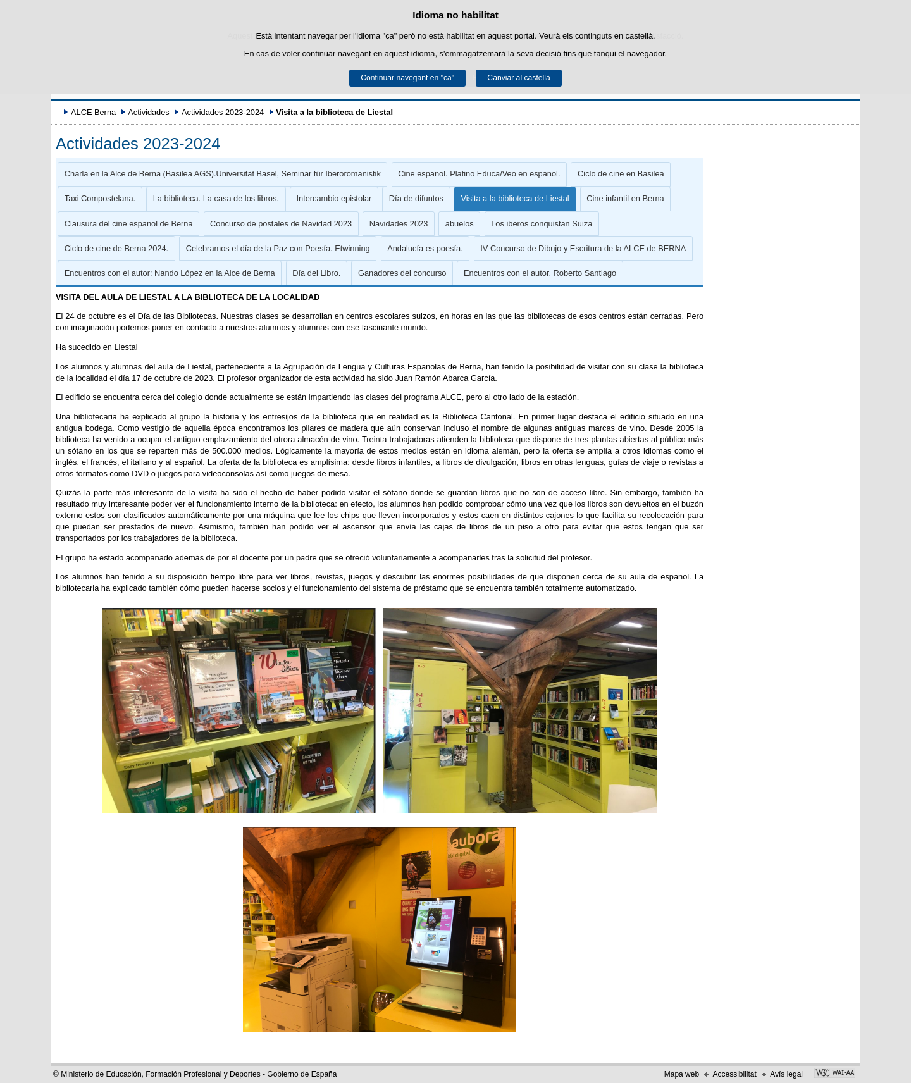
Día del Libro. (316, 273)
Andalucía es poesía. (425, 248)
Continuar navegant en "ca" (407, 77)
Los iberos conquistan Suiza (541, 223)
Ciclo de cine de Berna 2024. (116, 248)
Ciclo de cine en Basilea (621, 173)
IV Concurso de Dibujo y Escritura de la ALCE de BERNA (583, 248)
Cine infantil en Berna (625, 198)
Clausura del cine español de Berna (129, 223)
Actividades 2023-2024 (223, 112)
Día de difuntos (416, 198)
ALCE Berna (93, 112)
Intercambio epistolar (333, 198)
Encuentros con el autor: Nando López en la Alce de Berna (170, 273)
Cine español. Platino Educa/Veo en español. (479, 173)
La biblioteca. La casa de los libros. (216, 198)
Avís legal (786, 1074)
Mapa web (681, 1074)
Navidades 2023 (398, 223)
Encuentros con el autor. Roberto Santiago (540, 273)
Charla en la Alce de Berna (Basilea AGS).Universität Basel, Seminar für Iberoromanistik (223, 173)
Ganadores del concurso (402, 273)
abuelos (459, 223)
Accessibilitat (734, 1074)
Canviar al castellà (518, 77)
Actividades (148, 112)
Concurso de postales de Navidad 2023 (281, 223)
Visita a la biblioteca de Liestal (515, 198)
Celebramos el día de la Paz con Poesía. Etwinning (278, 248)
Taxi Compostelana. (100, 198)
